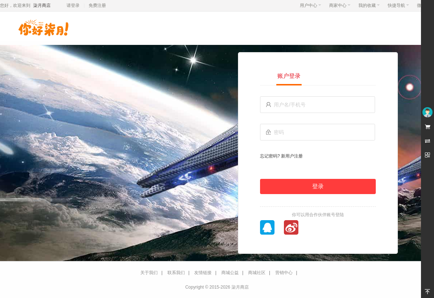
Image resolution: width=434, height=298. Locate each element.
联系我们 (176, 272)
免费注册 (97, 5)
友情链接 (203, 272)
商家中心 (339, 5)
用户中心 (310, 5)
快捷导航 (398, 5)
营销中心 (284, 272)
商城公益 (230, 272)
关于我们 (149, 272)
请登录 (73, 5)
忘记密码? (270, 156)
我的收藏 (369, 5)
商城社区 (256, 272)
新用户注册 (292, 156)
